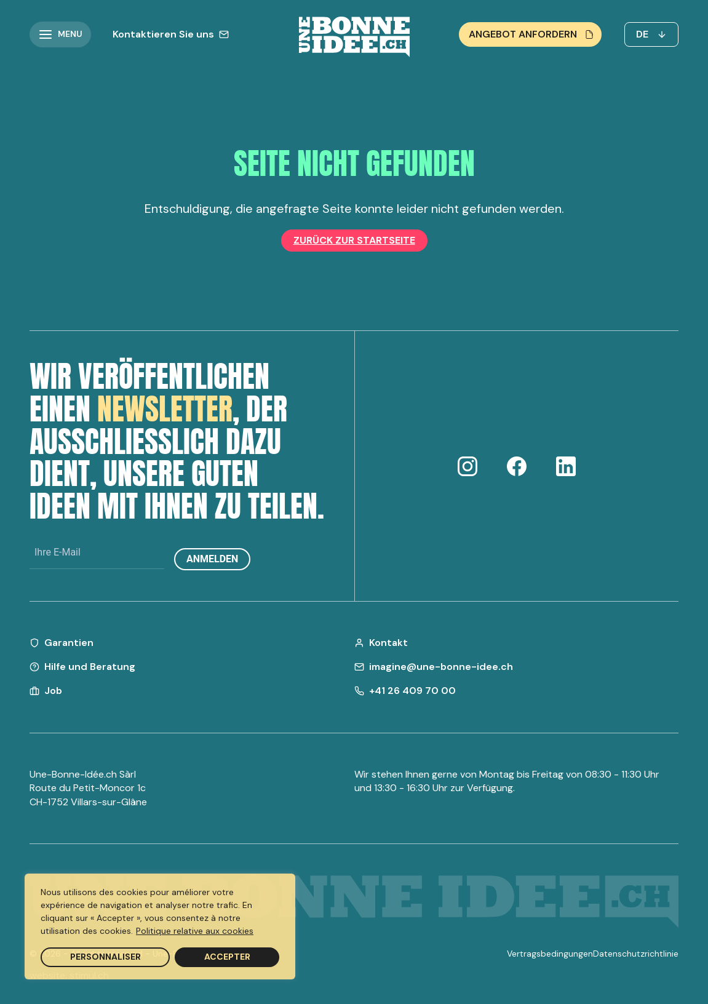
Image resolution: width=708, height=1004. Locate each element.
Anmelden (212, 559)
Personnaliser (105, 956)
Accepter (227, 956)
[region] (160, 926)
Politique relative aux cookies (194, 930)
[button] (60, 34)
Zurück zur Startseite (354, 240)
